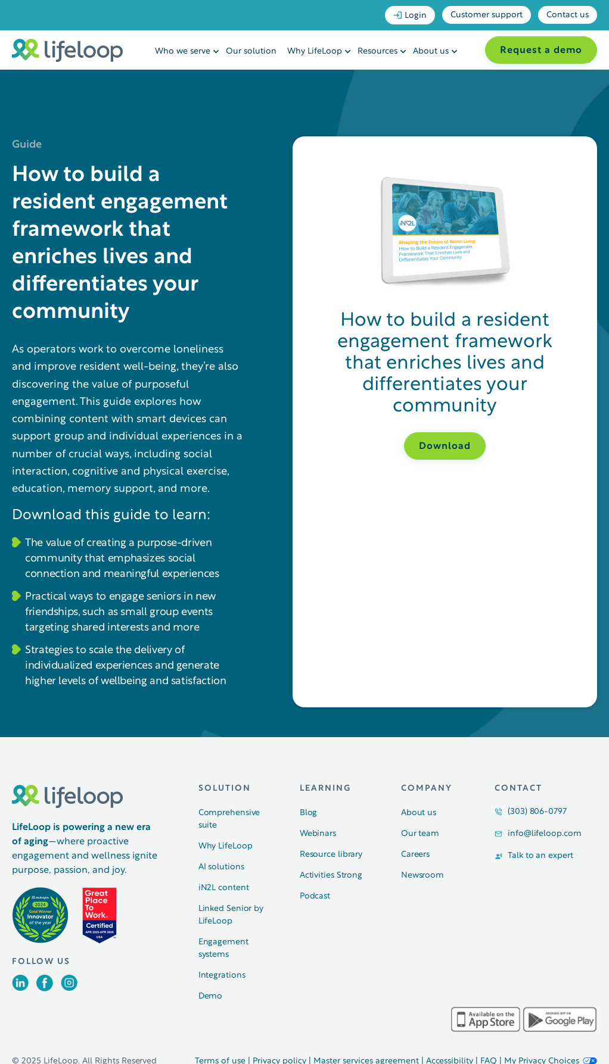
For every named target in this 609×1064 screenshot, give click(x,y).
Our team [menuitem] (420, 834)
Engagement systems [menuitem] (223, 948)
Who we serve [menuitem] (182, 51)
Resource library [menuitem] (331, 855)
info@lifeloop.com (544, 834)
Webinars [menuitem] (318, 834)
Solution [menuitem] (224, 788)
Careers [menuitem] (415, 855)
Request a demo (541, 50)
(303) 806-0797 (537, 812)
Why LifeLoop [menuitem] (314, 51)
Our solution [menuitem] (251, 51)
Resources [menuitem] (377, 51)
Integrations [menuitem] (222, 975)
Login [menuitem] (410, 15)
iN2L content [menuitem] (223, 888)
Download (445, 446)
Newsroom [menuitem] (422, 875)
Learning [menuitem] (325, 788)
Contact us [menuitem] (567, 15)
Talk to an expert (540, 856)
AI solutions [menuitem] (221, 867)
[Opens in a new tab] (20, 988)
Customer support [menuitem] (486, 15)
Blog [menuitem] (309, 813)
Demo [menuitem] (210, 996)
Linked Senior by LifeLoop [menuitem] (230, 915)
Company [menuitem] (426, 788)
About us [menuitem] (431, 51)
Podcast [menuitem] (315, 896)
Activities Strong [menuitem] (331, 875)
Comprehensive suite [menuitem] (229, 819)
